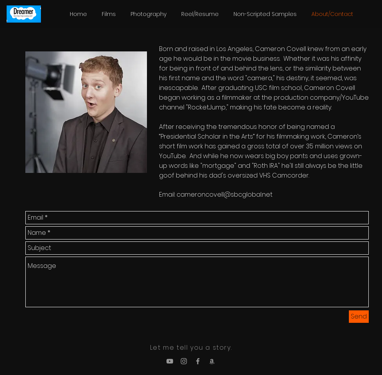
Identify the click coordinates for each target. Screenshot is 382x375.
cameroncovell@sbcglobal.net (224, 194)
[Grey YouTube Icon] (170, 361)
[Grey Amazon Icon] (212, 361)
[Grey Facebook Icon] (198, 361)
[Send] (359, 316)
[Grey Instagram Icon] (184, 361)
